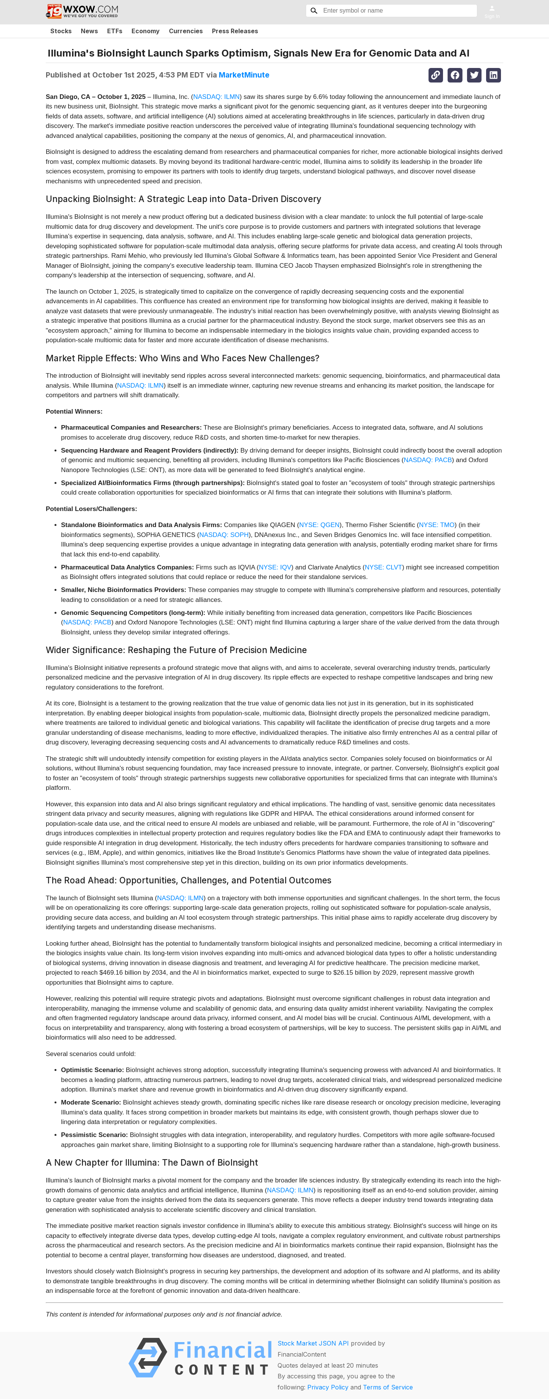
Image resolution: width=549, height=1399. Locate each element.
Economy (146, 31)
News (89, 31)
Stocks (61, 31)
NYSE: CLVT (383, 567)
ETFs (114, 31)
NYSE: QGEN (319, 525)
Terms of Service (388, 1387)
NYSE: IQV (275, 567)
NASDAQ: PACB (428, 460)
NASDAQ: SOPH (224, 535)
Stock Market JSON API (313, 1343)
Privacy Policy (327, 1387)
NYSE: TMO (436, 525)
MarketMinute (244, 74)
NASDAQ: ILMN (216, 96)
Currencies (186, 31)
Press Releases (235, 31)
